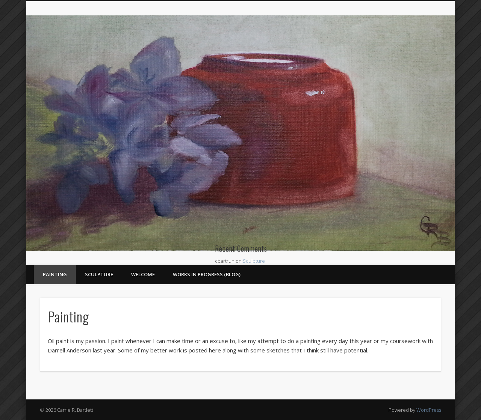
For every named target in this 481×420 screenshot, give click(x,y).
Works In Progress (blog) (206, 274)
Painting (55, 274)
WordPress (428, 409)
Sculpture (254, 260)
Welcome (143, 274)
